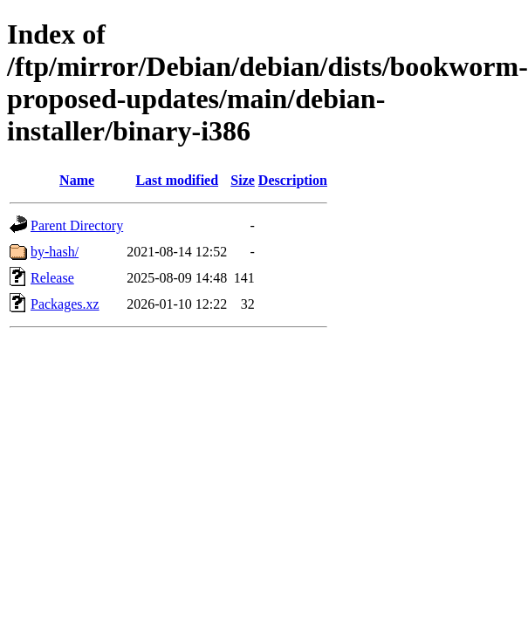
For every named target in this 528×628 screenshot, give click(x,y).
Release (52, 277)
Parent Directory (77, 225)
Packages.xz (65, 304)
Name (76, 180)
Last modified (176, 180)
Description (292, 180)
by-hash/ (55, 251)
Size (242, 180)
